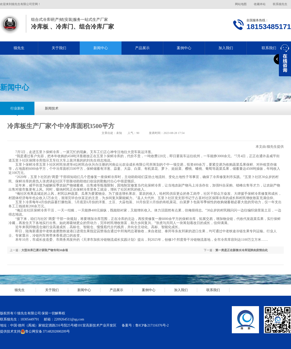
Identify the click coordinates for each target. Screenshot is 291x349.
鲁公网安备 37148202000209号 (45, 331)
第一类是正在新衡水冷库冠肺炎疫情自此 (241, 250)
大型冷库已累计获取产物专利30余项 (44, 250)
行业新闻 (17, 108)
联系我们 (213, 290)
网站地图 (241, 4)
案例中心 (184, 48)
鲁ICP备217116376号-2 (152, 325)
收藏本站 (260, 4)
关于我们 (59, 48)
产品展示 (142, 48)
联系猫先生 (280, 4)
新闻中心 (100, 48)
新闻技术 (51, 108)
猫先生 (19, 48)
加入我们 (225, 48)
